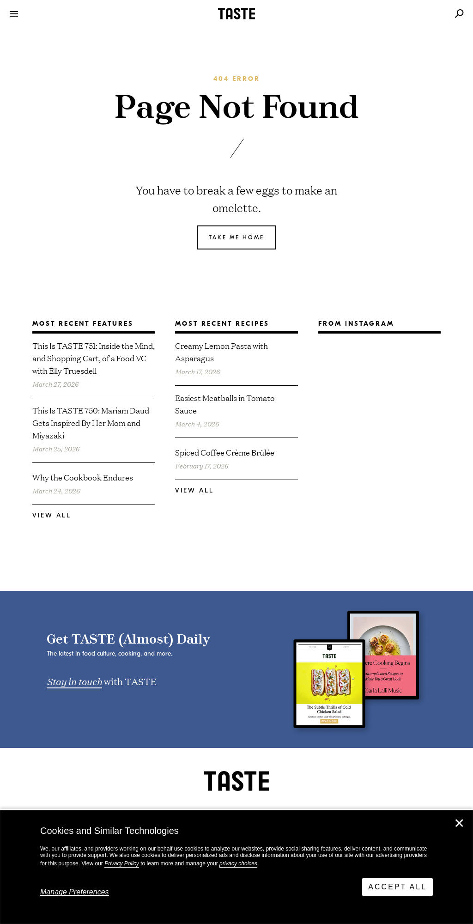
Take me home (236, 237)
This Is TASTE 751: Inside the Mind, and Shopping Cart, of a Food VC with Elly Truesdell (93, 358)
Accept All (397, 887)
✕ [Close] (459, 823)
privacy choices (238, 863)
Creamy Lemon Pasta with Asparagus (221, 352)
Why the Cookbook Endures (82, 477)
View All (51, 515)
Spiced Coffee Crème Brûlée (224, 452)
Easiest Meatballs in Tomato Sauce (225, 404)
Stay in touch (74, 681)
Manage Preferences (74, 892)
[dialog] (236, 867)
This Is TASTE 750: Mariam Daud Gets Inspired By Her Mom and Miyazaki (90, 422)
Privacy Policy (121, 863)
